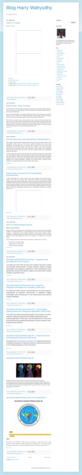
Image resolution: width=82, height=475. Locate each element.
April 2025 (58, 89)
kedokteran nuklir (13, 99)
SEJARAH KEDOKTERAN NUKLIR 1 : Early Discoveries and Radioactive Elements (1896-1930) (28, 337)
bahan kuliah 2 (12, 81)
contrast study (60, 55)
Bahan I (11, 78)
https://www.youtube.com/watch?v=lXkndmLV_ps (27, 85)
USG (58, 80)
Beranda (30, 457)
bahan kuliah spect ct (14, 80)
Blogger (48, 468)
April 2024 (58, 97)
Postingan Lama (47, 457)
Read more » (9, 127)
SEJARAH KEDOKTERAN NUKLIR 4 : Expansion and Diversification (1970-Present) (27, 261)
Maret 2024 (58, 99)
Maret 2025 (58, 91)
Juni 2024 (58, 94)
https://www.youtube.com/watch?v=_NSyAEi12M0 (27, 83)
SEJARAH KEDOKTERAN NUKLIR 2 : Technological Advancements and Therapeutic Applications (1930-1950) (28, 310)
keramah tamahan (61, 66)
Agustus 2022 (59, 104)
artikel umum (60, 50)
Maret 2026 (58, 86)
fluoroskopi (59, 59)
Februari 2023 (59, 101)
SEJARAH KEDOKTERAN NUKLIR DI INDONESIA (26, 398)
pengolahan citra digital (62, 71)
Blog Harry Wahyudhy (29, 7)
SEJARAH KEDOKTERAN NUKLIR (20, 358)
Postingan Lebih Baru (11, 457)
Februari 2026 (59, 88)
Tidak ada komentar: (22, 97)
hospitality (59, 61)
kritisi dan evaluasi (18, 169)
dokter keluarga (60, 58)
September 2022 (59, 102)
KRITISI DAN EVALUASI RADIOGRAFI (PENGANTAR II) (28, 139)
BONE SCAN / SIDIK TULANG (18, 106)
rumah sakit (59, 79)
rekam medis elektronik (62, 75)
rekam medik (60, 72)
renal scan (59, 77)
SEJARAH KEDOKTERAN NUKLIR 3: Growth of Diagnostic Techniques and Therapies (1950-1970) (25, 286)
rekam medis (60, 74)
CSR (58, 56)
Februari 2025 (59, 92)
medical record (60, 69)
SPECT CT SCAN (13, 23)
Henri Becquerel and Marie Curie (26, 341)
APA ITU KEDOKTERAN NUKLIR (19, 225)
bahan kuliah (12, 169)
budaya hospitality (61, 53)
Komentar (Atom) (15, 459)
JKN (58, 63)
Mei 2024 (58, 96)
